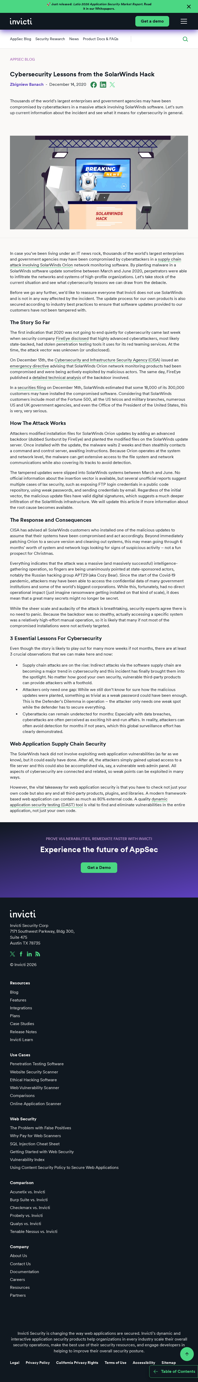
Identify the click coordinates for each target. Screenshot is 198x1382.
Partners (18, 1295)
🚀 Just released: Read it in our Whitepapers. (99, 6)
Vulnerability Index (27, 1159)
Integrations (21, 1007)
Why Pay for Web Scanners (35, 1135)
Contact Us (20, 1263)
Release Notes (23, 1031)
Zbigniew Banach (27, 84)
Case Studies (22, 1023)
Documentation (24, 1271)
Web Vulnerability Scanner (34, 1087)
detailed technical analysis (56, 377)
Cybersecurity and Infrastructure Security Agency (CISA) (107, 359)
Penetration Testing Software (37, 1063)
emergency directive (29, 365)
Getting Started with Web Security (42, 1151)
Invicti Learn (21, 1039)
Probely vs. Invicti (26, 1215)
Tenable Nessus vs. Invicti (33, 1231)
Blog (14, 992)
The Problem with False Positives (40, 1127)
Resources (20, 1287)
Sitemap (169, 1362)
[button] (183, 21)
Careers (17, 1279)
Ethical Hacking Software (33, 1079)
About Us (18, 1255)
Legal (14, 1362)
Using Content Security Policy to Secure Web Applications (64, 1167)
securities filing (32, 387)
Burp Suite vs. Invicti (29, 1199)
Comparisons (22, 1095)
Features (18, 1000)
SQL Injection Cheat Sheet (35, 1143)
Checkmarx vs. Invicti (30, 1207)
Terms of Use (115, 1362)
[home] (21, 21)
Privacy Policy (38, 1362)
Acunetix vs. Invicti (27, 1191)
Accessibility (144, 1362)
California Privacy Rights (77, 1362)
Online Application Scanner (35, 1103)
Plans (15, 1015)
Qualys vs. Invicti (25, 1223)
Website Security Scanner (34, 1071)
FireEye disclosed (72, 338)
